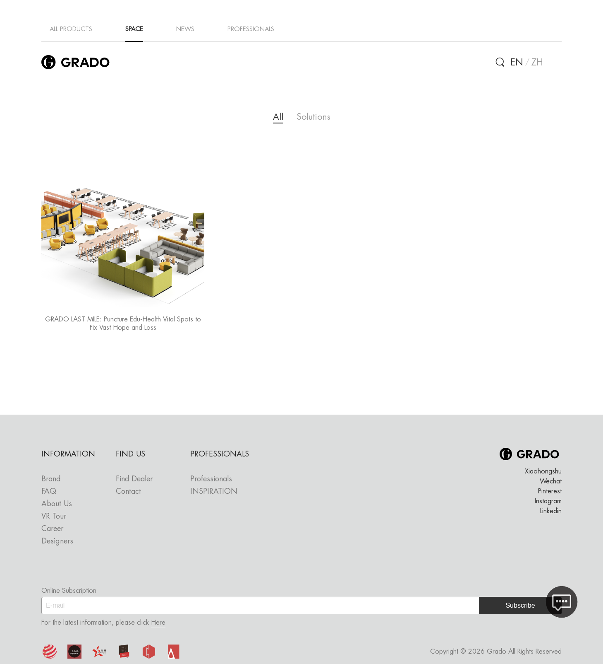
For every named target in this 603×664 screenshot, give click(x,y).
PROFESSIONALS (250, 29)
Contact (128, 491)
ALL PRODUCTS (71, 29)
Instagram (548, 501)
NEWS (185, 29)
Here (158, 622)
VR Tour (53, 516)
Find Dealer (134, 478)
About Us (56, 503)
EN (516, 62)
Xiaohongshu (543, 471)
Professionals (211, 478)
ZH (537, 62)
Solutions (313, 116)
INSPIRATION (213, 491)
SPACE (134, 29)
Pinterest (550, 491)
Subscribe (520, 605)
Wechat (551, 481)
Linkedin (551, 511)
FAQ (48, 491)
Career (52, 528)
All (278, 116)
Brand (50, 478)
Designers (57, 541)
